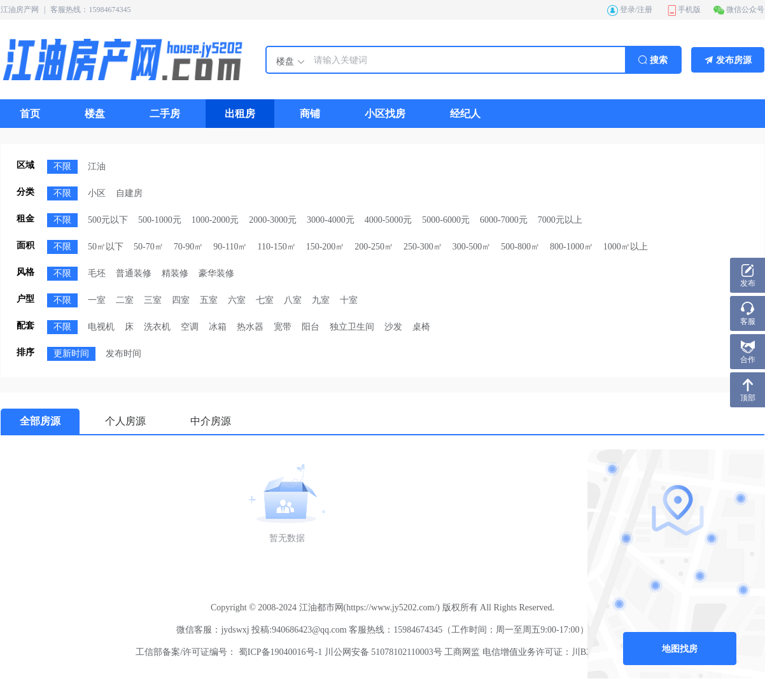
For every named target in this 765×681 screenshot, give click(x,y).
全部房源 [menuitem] (40, 421)
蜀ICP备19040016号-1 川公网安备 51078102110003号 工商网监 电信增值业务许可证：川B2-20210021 (432, 652)
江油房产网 (20, 9)
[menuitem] (30, 113)
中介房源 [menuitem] (210, 421)
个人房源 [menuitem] (125, 421)
